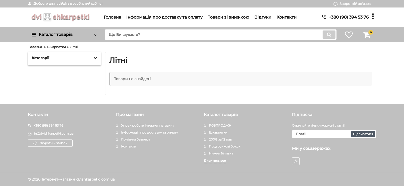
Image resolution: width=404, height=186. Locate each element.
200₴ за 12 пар (220, 139)
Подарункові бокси (224, 146)
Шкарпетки (218, 132)
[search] (220, 34)
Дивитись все (215, 160)
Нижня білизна (221, 153)
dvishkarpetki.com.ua (95, 179)
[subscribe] (334, 134)
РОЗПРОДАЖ (220, 125)
